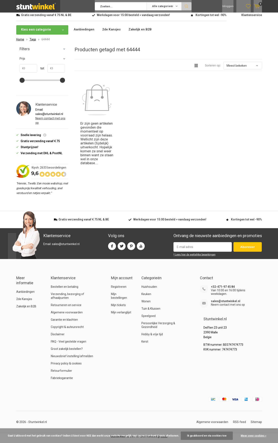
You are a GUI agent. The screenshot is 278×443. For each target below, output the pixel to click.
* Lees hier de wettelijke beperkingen (194, 257)
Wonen (146, 304)
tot (40, 71)
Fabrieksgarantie (62, 381)
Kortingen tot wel (211, 18)
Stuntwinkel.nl (37, 425)
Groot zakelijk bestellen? (67, 352)
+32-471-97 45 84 (223, 290)
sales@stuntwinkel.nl (225, 304)
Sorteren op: (213, 68)
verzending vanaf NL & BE (46, 18)
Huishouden (149, 290)
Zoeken (187, 6)
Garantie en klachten (64, 322)
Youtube (141, 248)
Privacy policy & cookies (66, 366)
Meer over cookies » (253, 435)
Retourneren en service (66, 308)
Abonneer (247, 250)
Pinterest (131, 248)
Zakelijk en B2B (142, 33)
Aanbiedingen (84, 33)
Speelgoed (148, 319)
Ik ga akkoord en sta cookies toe (207, 435)
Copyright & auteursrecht (67, 330)
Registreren (118, 290)
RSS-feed (239, 425)
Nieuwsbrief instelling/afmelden (72, 359)
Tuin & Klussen (150, 311)
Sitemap (256, 425)
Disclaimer (58, 337)
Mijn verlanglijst (121, 315)
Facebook (112, 248)
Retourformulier (61, 373)
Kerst (144, 344)
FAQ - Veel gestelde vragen (68, 344)
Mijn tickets (118, 308)
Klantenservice (251, 18)
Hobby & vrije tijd (152, 337)
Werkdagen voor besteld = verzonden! (133, 18)
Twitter (122, 248)
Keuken (146, 297)
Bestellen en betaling (64, 290)
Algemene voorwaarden (67, 315)
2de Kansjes (112, 33)
